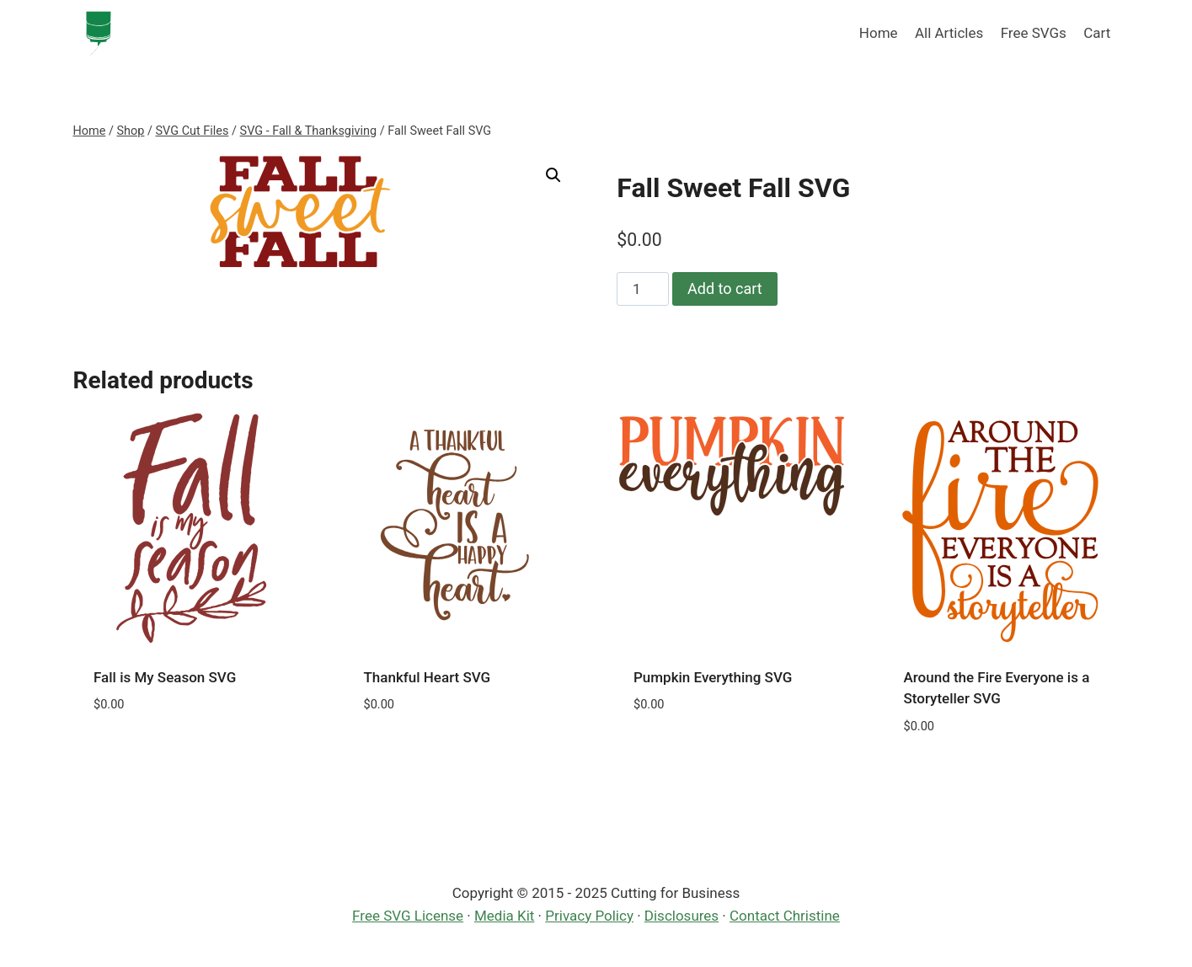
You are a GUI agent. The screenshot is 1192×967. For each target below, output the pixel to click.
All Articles (949, 32)
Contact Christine (785, 915)
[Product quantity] (643, 289)
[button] (553, 175)
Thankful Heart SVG (427, 677)
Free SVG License (407, 915)
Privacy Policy (589, 915)
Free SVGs (1033, 32)
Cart (1096, 32)
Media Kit (504, 915)
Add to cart (724, 288)
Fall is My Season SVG (165, 677)
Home (878, 32)
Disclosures (681, 915)
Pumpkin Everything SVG (712, 677)
